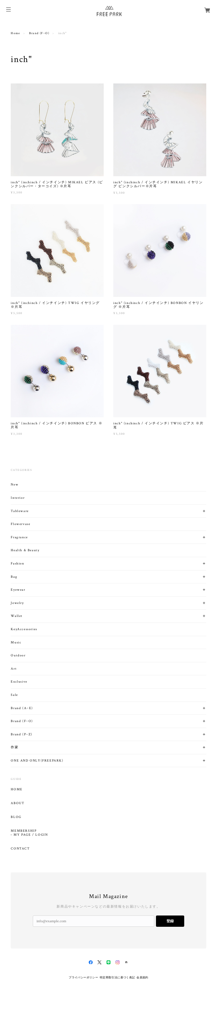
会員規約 (142, 977)
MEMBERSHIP (23, 831)
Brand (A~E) (22, 708)
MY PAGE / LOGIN (31, 835)
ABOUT (17, 803)
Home (15, 33)
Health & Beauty (25, 550)
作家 (14, 747)
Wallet (17, 616)
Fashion (17, 563)
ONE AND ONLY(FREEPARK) (37, 760)
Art (14, 669)
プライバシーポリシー (83, 977)
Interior (18, 498)
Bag (14, 577)
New (14, 484)
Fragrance (19, 537)
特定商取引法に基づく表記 (117, 977)
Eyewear (18, 590)
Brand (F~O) (39, 33)
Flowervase (20, 524)
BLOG (16, 817)
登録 (170, 921)
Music (16, 642)
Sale (14, 695)
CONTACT (20, 849)
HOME (16, 789)
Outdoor (18, 655)
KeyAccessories (24, 629)
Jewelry (17, 603)
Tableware (20, 511)
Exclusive (19, 682)
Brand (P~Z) (21, 734)
